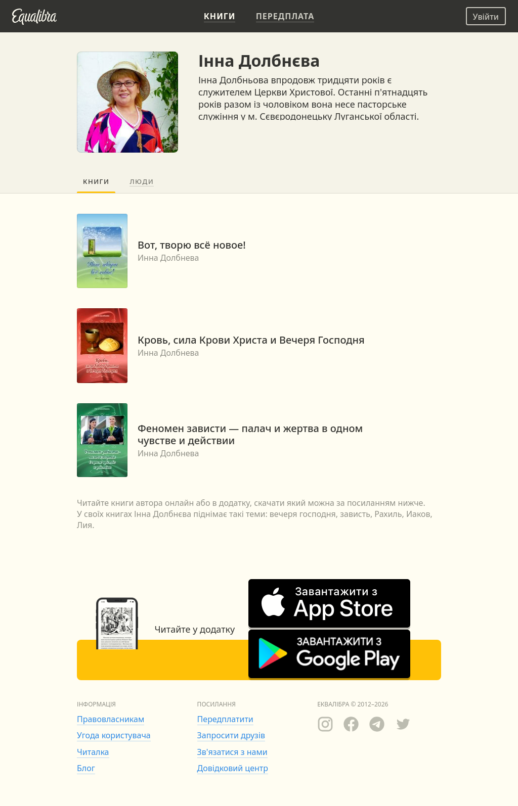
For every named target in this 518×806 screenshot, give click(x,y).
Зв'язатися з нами (232, 751)
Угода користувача (114, 735)
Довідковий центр (232, 768)
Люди (142, 181)
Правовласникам (110, 719)
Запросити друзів (231, 735)
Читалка (93, 751)
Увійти (486, 16)
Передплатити (225, 719)
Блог (86, 768)
